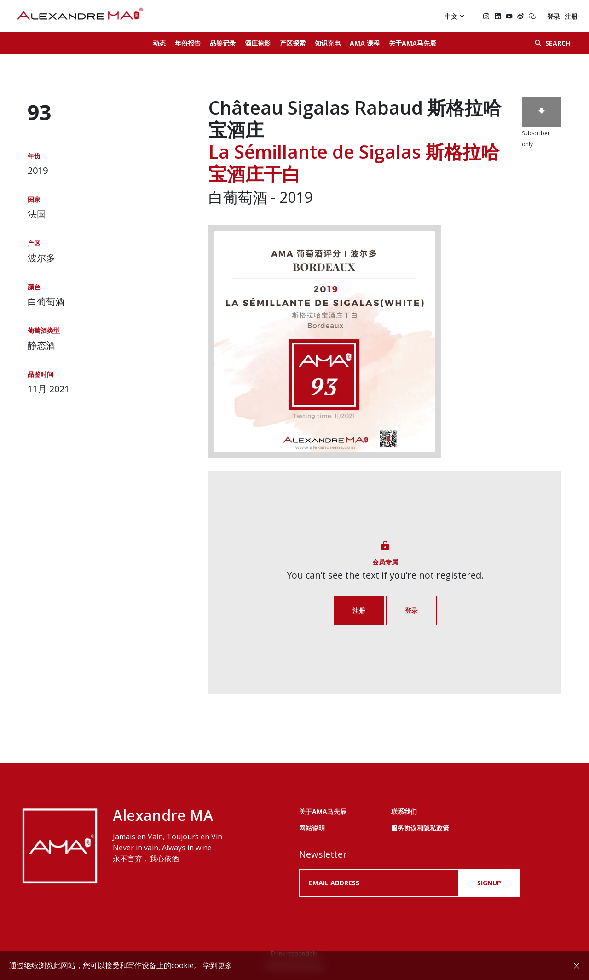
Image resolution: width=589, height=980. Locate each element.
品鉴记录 (223, 43)
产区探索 (293, 43)
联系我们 (404, 811)
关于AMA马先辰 (412, 43)
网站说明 (312, 828)
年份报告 (188, 43)
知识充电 (328, 43)
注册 (571, 16)
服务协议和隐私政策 (420, 828)
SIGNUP (489, 882)
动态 (159, 43)
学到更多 (217, 965)
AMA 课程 (365, 43)
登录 (553, 16)
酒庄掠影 (258, 43)
